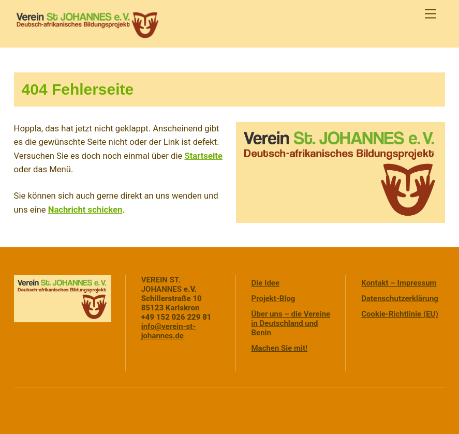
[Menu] (430, 14)
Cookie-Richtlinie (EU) (399, 314)
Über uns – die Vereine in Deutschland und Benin (291, 323)
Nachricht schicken (85, 210)
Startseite (203, 156)
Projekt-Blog (273, 298)
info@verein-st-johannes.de (168, 331)
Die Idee (265, 283)
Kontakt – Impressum (398, 283)
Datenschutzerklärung (399, 298)
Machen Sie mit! (279, 348)
